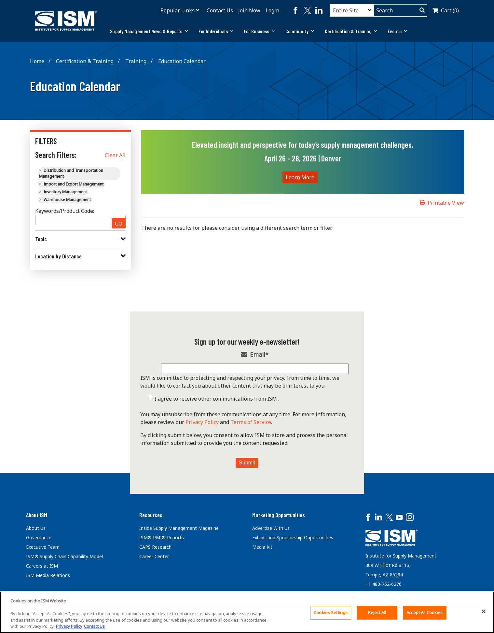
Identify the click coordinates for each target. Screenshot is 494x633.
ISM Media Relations (48, 575)
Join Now (249, 10)
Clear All (115, 155)
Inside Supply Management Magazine (179, 528)
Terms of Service (250, 422)
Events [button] (397, 31)
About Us (36, 528)
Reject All (377, 612)
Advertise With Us (271, 528)
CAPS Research (155, 547)
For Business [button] (259, 31)
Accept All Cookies (424, 612)
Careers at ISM (42, 566)
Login (272, 10)
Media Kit (262, 547)
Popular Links (177, 10)
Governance (38, 537)
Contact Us (220, 10)
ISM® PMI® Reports (161, 537)
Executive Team (43, 547)
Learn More (300, 177)
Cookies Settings (331, 612)
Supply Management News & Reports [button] (149, 31)
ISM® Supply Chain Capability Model (64, 556)
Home (37, 61)
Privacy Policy (202, 422)
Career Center (154, 556)
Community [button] (299, 31)
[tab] (149, 31)
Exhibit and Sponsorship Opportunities (292, 537)
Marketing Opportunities (278, 514)
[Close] (483, 611)
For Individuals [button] (216, 31)
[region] (247, 612)
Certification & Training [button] (351, 31)
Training (135, 61)
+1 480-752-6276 (383, 584)
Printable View (446, 202)
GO (118, 223)
